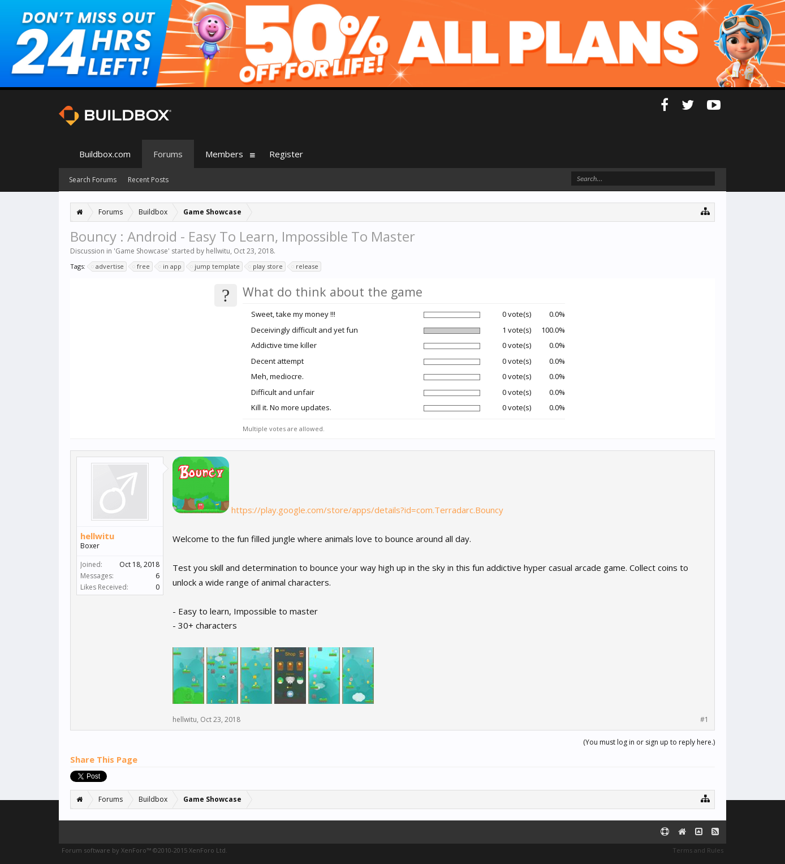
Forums (168, 154)
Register (286, 154)
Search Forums (93, 179)
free (141, 266)
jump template (215, 266)
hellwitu (218, 251)
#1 (704, 719)
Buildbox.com (105, 154)
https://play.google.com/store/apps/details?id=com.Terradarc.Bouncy (367, 509)
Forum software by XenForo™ (144, 850)
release (305, 266)
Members (224, 154)
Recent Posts (148, 179)
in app (170, 266)
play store (266, 266)
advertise (108, 266)
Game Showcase (141, 251)
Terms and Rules (697, 850)
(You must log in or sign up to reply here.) (649, 742)
